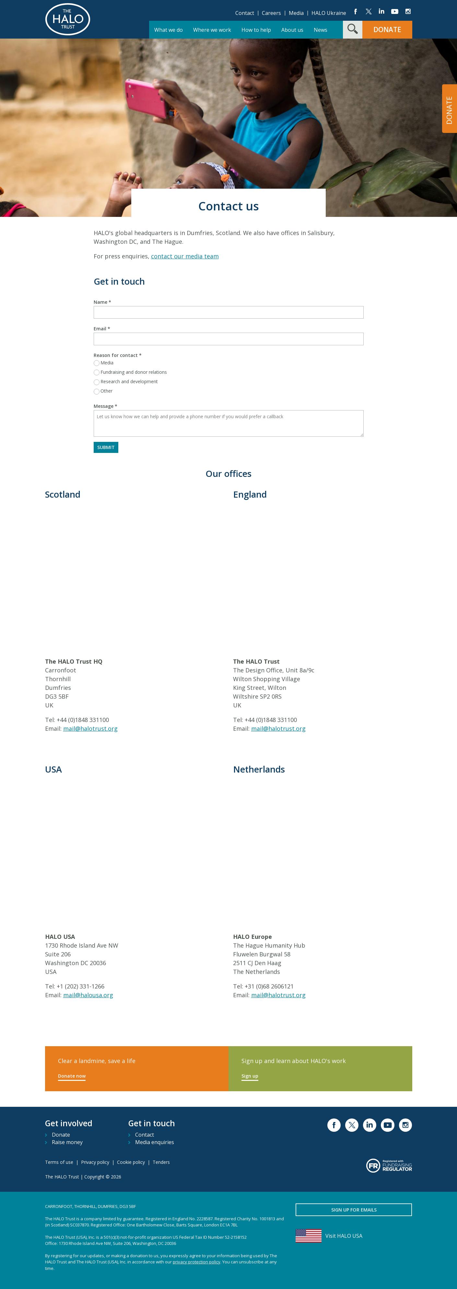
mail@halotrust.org (90, 728)
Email (102, 328)
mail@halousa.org (88, 995)
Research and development (129, 381)
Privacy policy (95, 1162)
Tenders (161, 1162)
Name (102, 302)
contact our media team (185, 256)
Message (105, 406)
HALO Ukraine (328, 13)
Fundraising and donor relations (133, 372)
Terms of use (59, 1162)
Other (106, 391)
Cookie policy (131, 1162)
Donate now (72, 1076)
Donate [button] (387, 29)
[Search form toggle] (352, 30)
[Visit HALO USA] (354, 1236)
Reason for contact (118, 355)
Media (296, 13)
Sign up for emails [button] (354, 1210)
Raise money (67, 1142)
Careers (271, 13)
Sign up (249, 1076)
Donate (61, 1134)
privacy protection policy (196, 1262)
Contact (244, 13)
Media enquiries (154, 1142)
